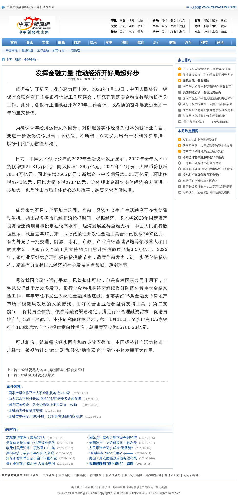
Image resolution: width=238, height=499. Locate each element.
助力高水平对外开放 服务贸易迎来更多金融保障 (45, 399)
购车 (224, 32)
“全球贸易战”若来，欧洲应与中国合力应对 (52, 370)
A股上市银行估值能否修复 (200, 139)
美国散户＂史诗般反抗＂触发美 (113, 443)
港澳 (131, 20)
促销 (206, 32)
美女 (173, 20)
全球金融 (43, 50)
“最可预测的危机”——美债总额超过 (206, 122)
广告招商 (147, 487)
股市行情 (59, 50)
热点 (224, 20)
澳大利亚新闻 (133, 475)
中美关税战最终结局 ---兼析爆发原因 (30, 7)
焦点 (182, 20)
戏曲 (131, 26)
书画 (140, 26)
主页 (9, 59)
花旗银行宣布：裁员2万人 (26, 438)
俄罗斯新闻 (113, 475)
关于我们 (77, 487)
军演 (173, 26)
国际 (123, 20)
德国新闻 (96, 475)
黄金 (224, 26)
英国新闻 (80, 475)
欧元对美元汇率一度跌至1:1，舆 (31, 448)
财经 (18, 59)
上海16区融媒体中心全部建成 (202, 163)
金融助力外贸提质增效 (38, 375)
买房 (164, 32)
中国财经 (12, 50)
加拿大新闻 (31, 475)
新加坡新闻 (153, 475)
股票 (206, 26)
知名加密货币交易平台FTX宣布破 (32, 458)
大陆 (140, 20)
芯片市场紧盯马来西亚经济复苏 (203, 151)
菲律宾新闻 (172, 475)
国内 (123, 32)
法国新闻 (64, 475)
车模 (215, 32)
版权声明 (119, 487)
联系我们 (91, 487)
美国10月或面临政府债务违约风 (113, 458)
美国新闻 (48, 475)
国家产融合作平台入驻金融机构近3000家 (40, 393)
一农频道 (74, 50)
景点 (140, 32)
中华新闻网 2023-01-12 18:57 (87, 79)
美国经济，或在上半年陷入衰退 (30, 453)
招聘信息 (133, 487)
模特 (164, 20)
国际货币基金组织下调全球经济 (113, 438)
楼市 (173, 32)
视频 (182, 26)
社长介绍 (105, 487)
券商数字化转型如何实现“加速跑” (204, 116)
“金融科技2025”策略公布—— (111, 453)
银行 (215, 26)
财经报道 (28, 50)
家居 (182, 32)
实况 (164, 26)
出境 (131, 32)
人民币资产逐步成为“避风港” (111, 448)
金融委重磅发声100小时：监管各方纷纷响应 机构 (46, 416)
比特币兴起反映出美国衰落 (200, 180)
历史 (123, 26)
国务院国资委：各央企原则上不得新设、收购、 (45, 405)
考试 (206, 20)
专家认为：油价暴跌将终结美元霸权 (206, 192)
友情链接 (161, 487)
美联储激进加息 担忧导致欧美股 (31, 443)
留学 (215, 20)
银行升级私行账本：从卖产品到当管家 (208, 104)
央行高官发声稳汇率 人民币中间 (31, 463)
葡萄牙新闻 (190, 475)
